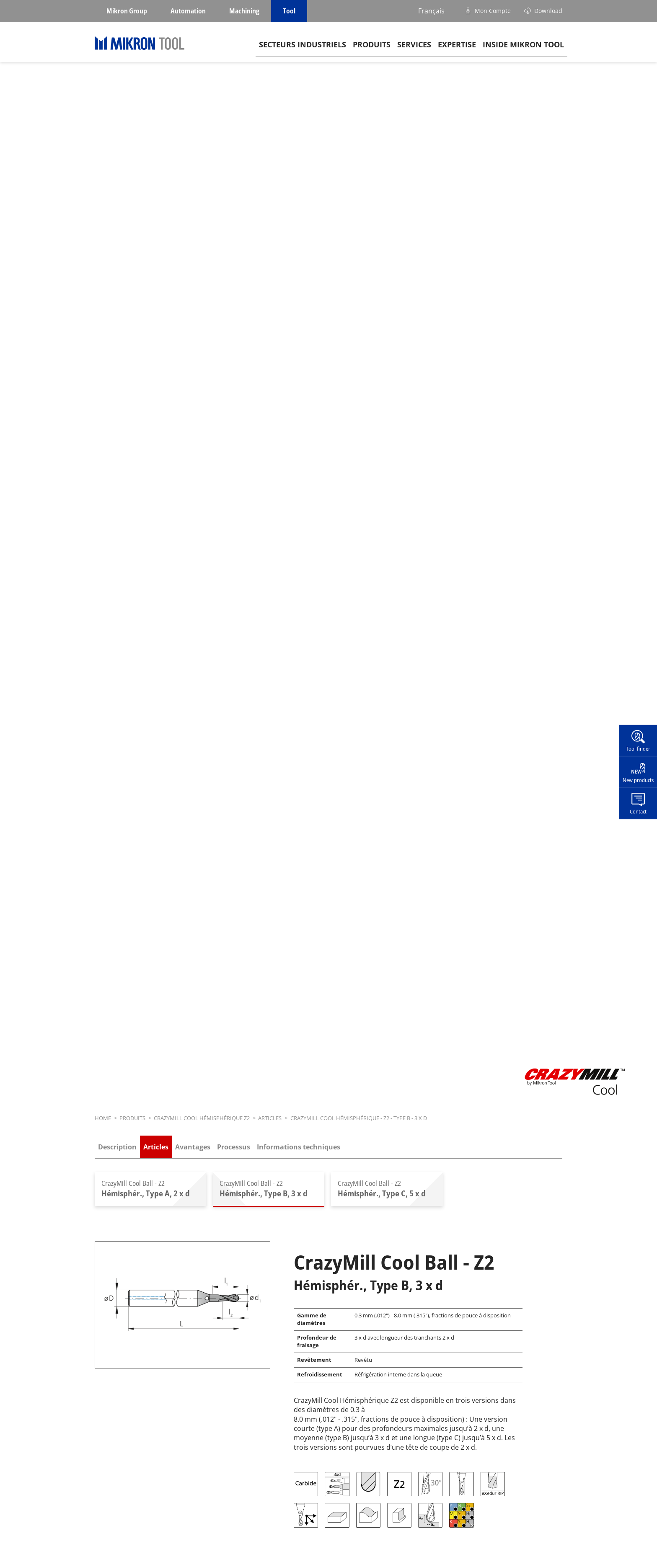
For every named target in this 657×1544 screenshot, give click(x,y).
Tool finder (638, 748)
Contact (638, 811)
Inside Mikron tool (523, 46)
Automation (188, 10)
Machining (244, 10)
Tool (289, 10)
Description (117, 1147)
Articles (155, 1147)
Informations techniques (298, 1147)
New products (638, 780)
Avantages (192, 1147)
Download (548, 11)
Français (431, 10)
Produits (372, 46)
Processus (233, 1147)
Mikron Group (126, 10)
